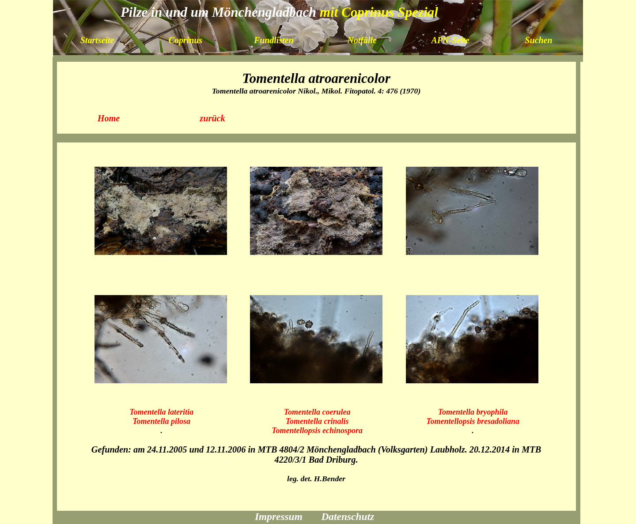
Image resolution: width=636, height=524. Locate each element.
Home (109, 118)
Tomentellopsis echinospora (317, 430)
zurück (212, 118)
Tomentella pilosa (161, 421)
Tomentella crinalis (317, 421)
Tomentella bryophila (473, 412)
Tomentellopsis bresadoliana (472, 421)
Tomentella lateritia (161, 412)
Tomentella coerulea (317, 412)
